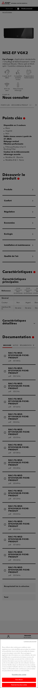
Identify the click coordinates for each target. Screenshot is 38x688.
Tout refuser (19, 681)
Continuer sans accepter (30, 643)
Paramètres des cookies (19, 676)
